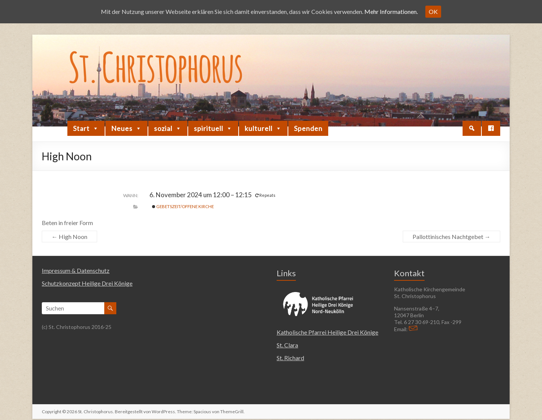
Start (86, 128)
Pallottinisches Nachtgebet (451, 236)
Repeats (265, 195)
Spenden (308, 128)
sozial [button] (168, 128)
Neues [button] (126, 128)
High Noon (69, 236)
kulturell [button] (263, 128)
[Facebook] (491, 128)
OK (433, 11)
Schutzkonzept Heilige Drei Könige (87, 283)
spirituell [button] (213, 128)
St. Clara (287, 344)
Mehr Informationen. (391, 11)
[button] (472, 128)
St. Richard (290, 357)
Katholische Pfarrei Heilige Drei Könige (327, 332)
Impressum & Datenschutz (76, 270)
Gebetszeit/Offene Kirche (183, 206)
